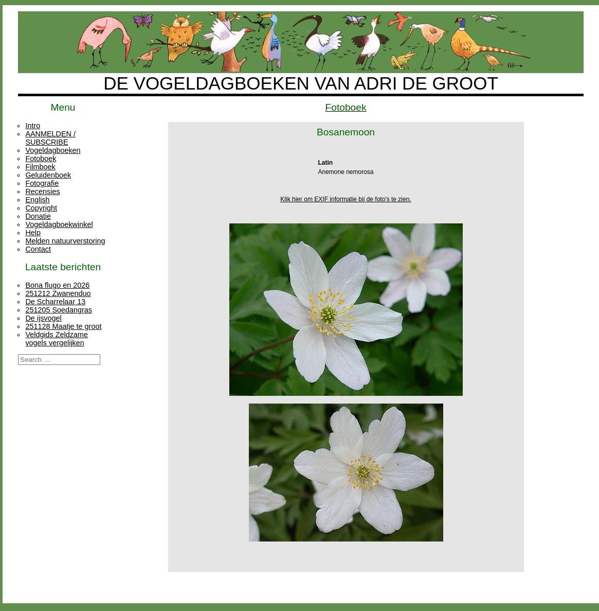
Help (33, 233)
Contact (38, 249)
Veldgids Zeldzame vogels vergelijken (56, 338)
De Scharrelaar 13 (55, 302)
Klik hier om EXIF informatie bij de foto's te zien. (345, 199)
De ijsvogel (43, 318)
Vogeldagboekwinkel (59, 224)
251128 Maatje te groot (63, 326)
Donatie (38, 216)
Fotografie (42, 183)
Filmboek (40, 167)
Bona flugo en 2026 (57, 285)
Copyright (41, 208)
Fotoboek (40, 158)
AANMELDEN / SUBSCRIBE (50, 138)
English (37, 200)
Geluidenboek (48, 175)
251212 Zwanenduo (57, 293)
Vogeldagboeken (52, 150)
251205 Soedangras (58, 310)
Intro (32, 125)
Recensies (42, 191)
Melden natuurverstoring (65, 241)
